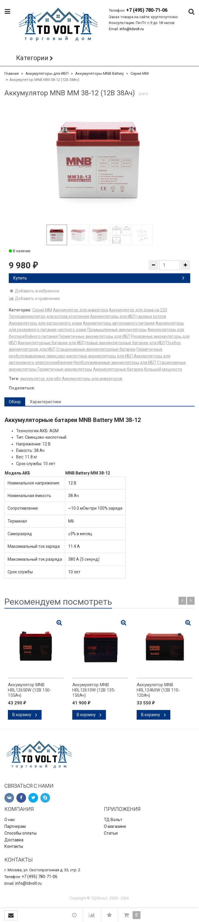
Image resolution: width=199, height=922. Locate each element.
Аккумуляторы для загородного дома (45, 323)
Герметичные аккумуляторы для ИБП (94, 336)
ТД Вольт (113, 819)
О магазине (115, 826)
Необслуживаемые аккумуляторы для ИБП (114, 362)
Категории (32, 58)
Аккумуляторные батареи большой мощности (137, 369)
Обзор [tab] (15, 401)
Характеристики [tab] (45, 401)
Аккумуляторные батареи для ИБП (51, 342)
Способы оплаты (20, 833)
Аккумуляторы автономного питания (119, 323)
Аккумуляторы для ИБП (46, 73)
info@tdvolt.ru (132, 29)
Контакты (13, 846)
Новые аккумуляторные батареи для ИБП (125, 342)
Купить (98, 278)
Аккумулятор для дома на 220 (138, 310)
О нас (9, 819)
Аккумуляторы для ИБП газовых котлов (128, 316)
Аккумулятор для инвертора (80, 310)
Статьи (111, 833)
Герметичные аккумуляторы (64, 369)
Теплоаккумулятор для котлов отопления (49, 316)
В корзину (24, 714)
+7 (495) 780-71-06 (146, 10)
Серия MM (140, 73)
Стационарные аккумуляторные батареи (95, 349)
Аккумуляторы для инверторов (92, 378)
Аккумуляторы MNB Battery (99, 73)
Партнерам (15, 826)
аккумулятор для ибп (40, 378)
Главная (11, 73)
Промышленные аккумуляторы (117, 329)
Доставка (13, 840)
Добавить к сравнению (34, 298)
